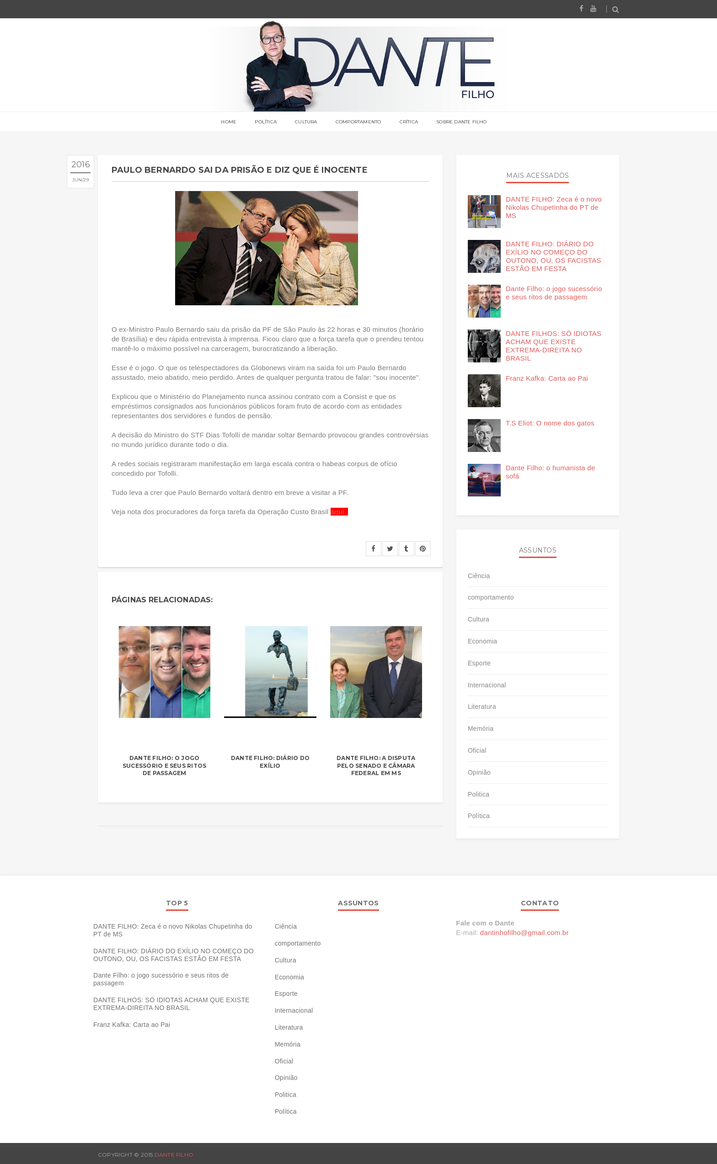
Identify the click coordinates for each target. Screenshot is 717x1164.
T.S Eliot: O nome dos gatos (550, 423)
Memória (480, 728)
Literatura (482, 706)
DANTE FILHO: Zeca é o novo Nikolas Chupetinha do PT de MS (554, 207)
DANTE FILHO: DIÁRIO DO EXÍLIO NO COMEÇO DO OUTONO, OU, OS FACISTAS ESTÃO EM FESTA (553, 256)
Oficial (477, 750)
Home (228, 122)
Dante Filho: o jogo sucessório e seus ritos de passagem (165, 766)
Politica (478, 794)
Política (266, 122)
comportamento (491, 597)
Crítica (409, 122)
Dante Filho (174, 1154)
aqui (337, 512)
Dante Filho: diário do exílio (270, 762)
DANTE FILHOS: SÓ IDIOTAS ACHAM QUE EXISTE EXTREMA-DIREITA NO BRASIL (553, 346)
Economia (483, 641)
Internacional (487, 685)
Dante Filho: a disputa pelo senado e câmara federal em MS (376, 766)
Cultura (306, 122)
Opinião (479, 772)
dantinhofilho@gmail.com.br (524, 932)
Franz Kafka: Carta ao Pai (547, 378)
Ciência (479, 575)
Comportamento (358, 122)
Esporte (479, 663)
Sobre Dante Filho (461, 122)
